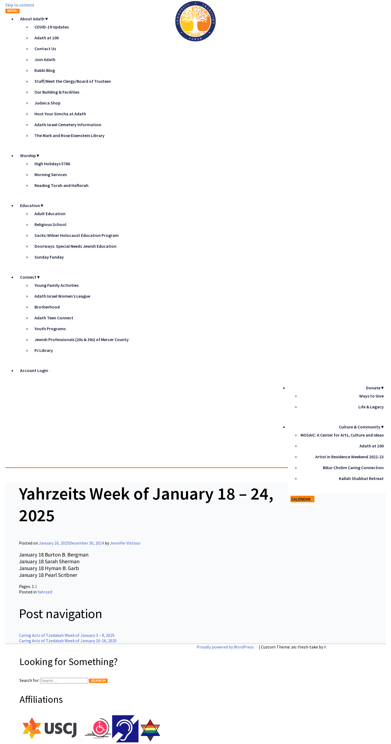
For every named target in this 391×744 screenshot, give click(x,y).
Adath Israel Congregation (143, 422)
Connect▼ (30, 277)
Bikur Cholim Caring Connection (353, 467)
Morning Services (50, 174)
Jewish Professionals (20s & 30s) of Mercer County (81, 339)
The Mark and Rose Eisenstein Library (69, 135)
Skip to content (19, 5)
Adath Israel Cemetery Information (67, 124)
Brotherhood (47, 307)
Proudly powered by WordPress (226, 647)
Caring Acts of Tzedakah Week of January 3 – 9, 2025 (67, 635)
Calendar (301, 499)
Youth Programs (50, 328)
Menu (12, 11)
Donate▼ (375, 387)
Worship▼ (30, 155)
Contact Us (45, 48)
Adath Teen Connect (53, 317)
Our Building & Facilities (56, 92)
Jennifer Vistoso (125, 543)
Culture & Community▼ (362, 427)
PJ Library (43, 350)
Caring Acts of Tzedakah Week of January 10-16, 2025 (68, 640)
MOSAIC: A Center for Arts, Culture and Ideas (342, 435)
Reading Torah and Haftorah (61, 185)
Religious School (50, 224)
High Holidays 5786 (52, 163)
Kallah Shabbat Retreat (361, 478)
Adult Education (49, 213)
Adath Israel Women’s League (62, 296)
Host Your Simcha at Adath (60, 113)
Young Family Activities (56, 285)
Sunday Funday (49, 257)
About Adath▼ (34, 18)
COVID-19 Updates (51, 27)
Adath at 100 (46, 37)
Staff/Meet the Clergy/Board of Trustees (72, 81)
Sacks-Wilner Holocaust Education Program (76, 235)
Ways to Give (371, 396)
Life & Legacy (371, 406)
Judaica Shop (47, 103)
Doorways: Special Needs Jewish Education (75, 246)
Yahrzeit (45, 591)
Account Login (34, 370)
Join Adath (44, 59)
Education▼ (32, 205)
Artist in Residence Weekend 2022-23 (349, 456)
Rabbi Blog (44, 70)
